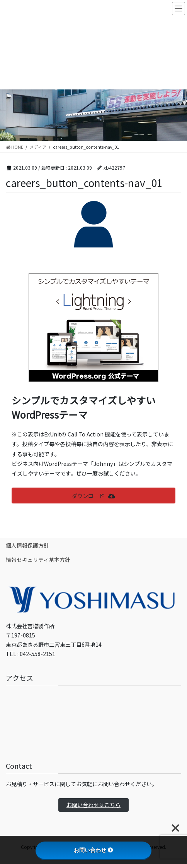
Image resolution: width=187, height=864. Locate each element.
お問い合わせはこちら (93, 805)
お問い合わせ (93, 850)
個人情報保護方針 (27, 545)
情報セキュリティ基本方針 (38, 559)
